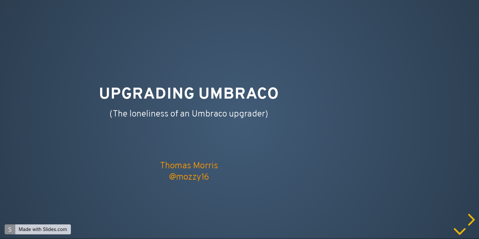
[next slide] (470, 220)
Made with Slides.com (43, 229)
